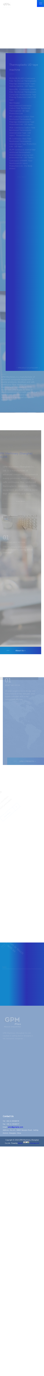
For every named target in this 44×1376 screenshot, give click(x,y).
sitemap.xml (34, 1143)
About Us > (16, 650)
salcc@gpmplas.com (15, 1129)
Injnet (20, 1143)
